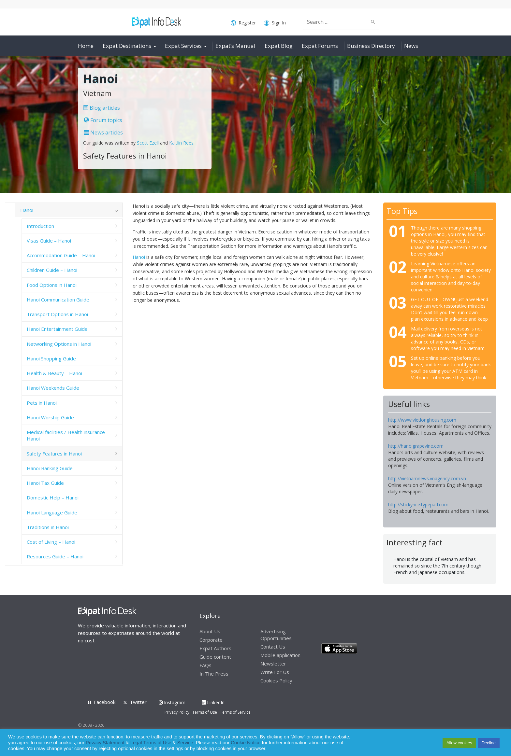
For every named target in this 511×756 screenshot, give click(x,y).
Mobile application (280, 655)
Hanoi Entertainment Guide (57, 329)
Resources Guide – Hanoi (55, 556)
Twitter (138, 702)
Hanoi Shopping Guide (51, 358)
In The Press (213, 673)
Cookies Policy (276, 680)
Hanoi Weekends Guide (53, 388)
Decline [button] (489, 742)
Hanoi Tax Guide (45, 483)
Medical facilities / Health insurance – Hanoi (68, 435)
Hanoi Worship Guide (50, 417)
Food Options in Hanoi (52, 285)
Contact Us (272, 646)
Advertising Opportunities (276, 634)
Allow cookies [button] (459, 742)
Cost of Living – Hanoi (51, 542)
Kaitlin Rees (181, 143)
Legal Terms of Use (150, 742)
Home (86, 45)
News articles (103, 132)
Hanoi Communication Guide (58, 299)
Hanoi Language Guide (52, 512)
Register (243, 23)
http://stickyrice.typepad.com (418, 504)
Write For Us (274, 672)
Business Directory (371, 45)
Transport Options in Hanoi (57, 314)
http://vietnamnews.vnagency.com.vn (427, 478)
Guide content (215, 656)
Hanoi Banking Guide (50, 468)
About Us (209, 631)
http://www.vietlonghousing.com (422, 420)
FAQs (205, 665)
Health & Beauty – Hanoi (54, 373)
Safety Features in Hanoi (54, 453)
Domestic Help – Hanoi (53, 497)
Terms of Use (204, 712)
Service (185, 742)
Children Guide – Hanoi (52, 270)
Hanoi (139, 257)
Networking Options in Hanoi (59, 344)
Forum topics (103, 120)
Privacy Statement (105, 742)
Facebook (104, 702)
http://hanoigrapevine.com (416, 446)
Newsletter (273, 663)
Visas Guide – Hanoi (49, 240)
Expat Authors (215, 648)
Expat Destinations (127, 45)
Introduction (40, 226)
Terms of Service (235, 712)
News (411, 45)
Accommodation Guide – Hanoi (61, 255)
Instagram (172, 702)
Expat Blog (279, 45)
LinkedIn (213, 702)
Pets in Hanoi (42, 402)
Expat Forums (320, 45)
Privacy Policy (177, 712)
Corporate (211, 640)
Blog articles (101, 107)
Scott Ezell (148, 143)
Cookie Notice (245, 742)
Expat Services (183, 45)
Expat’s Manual (235, 45)
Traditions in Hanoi (48, 527)
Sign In (275, 23)
